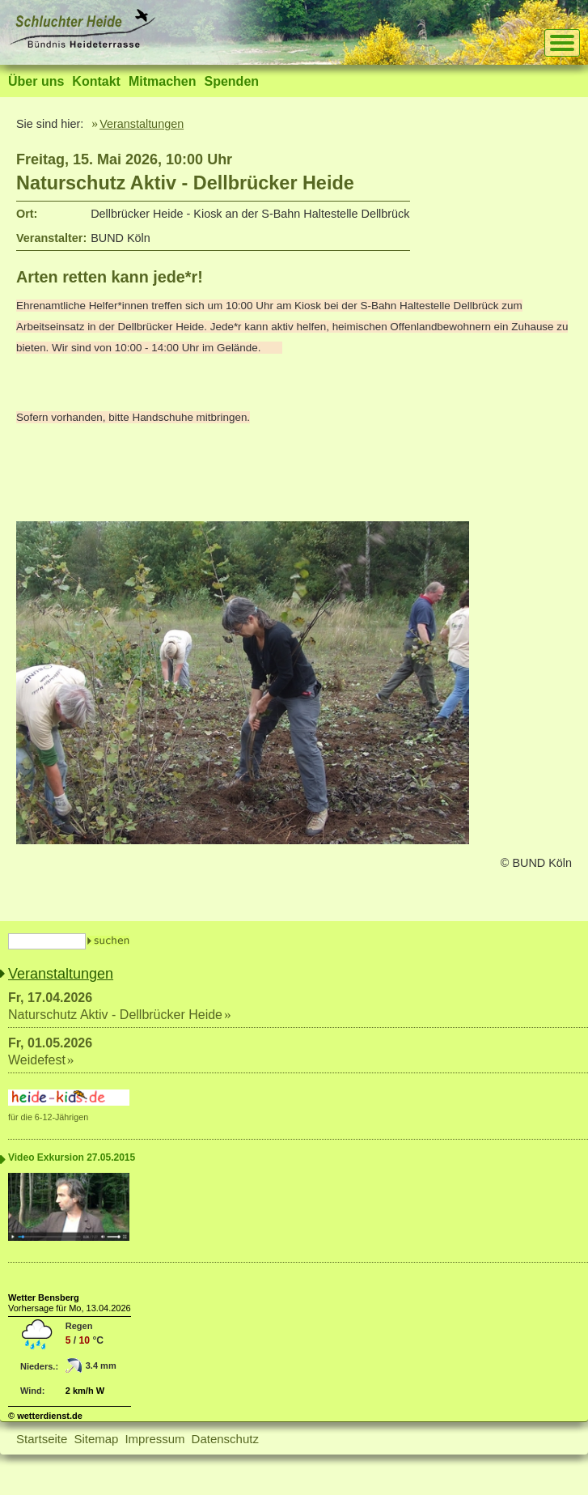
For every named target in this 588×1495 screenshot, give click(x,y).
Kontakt (96, 81)
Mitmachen (163, 81)
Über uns (36, 81)
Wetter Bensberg (43, 1297)
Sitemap (96, 1439)
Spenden (231, 81)
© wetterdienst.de (45, 1416)
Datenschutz (225, 1439)
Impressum (154, 1439)
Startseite (41, 1439)
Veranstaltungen (141, 123)
